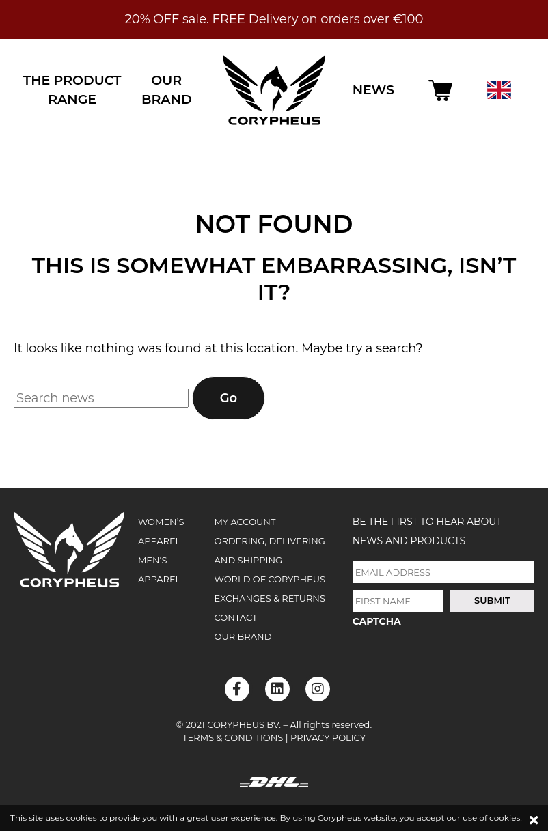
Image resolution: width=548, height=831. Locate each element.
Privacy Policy (328, 737)
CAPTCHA (377, 621)
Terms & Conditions (232, 737)
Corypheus (274, 90)
